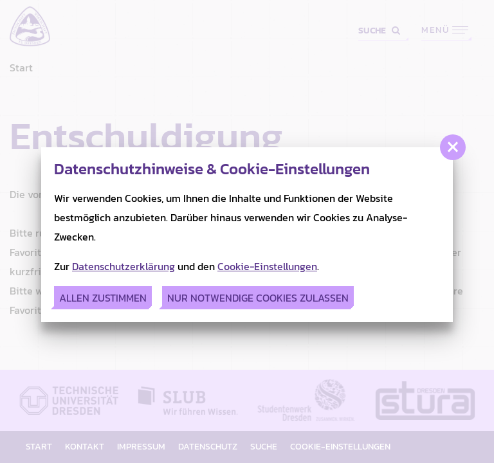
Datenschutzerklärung (123, 266)
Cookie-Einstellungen (267, 266)
